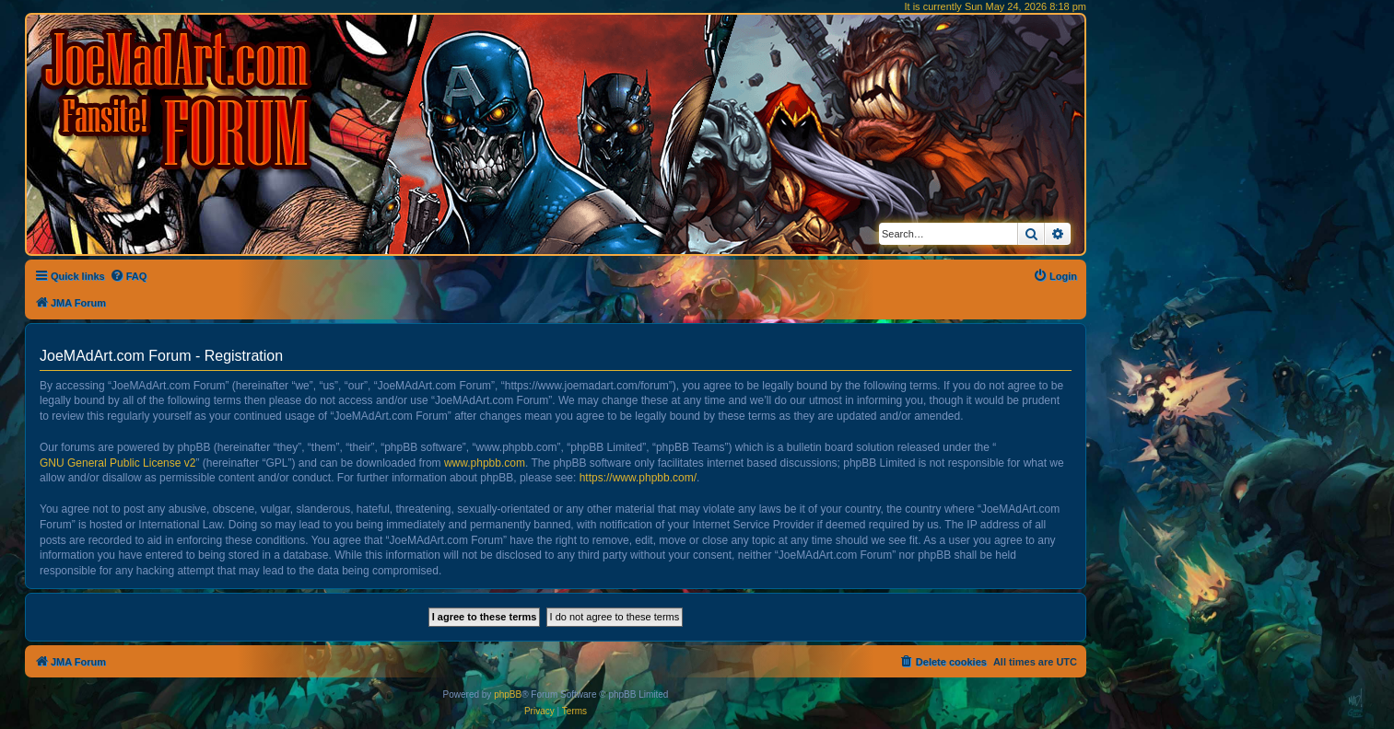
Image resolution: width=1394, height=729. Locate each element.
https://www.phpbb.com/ (638, 477)
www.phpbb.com (484, 463)
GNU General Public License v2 (117, 463)
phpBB (507, 694)
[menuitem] (128, 276)
